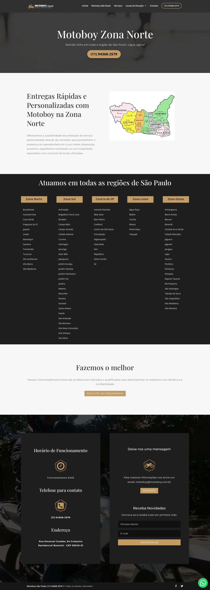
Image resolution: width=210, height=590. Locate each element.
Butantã (168, 224)
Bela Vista (98, 214)
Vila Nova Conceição (68, 328)
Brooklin (62, 219)
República (99, 254)
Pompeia (169, 273)
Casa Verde (28, 219)
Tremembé (28, 249)
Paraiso (62, 298)
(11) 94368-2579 (171, 5)
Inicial (85, 6)
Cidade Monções (173, 234)
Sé (95, 264)
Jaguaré (168, 244)
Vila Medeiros (29, 269)
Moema (62, 288)
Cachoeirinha (29, 214)
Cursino (62, 239)
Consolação (99, 234)
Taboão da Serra (173, 293)
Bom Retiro (99, 219)
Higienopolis (100, 239)
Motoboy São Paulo (101, 6)
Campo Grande (66, 229)
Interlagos (63, 244)
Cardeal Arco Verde (174, 229)
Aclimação (63, 209)
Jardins (62, 283)
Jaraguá (168, 249)
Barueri (168, 219)
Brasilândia (28, 209)
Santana (27, 244)
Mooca (132, 224)
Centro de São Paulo (104, 229)
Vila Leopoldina (172, 298)
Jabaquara (64, 259)
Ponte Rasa (134, 229)
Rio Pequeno (171, 283)
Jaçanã (26, 229)
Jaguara (168, 239)
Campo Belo (64, 224)
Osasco (168, 259)
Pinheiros (169, 269)
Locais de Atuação (135, 6)
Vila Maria (28, 264)
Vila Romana (171, 308)
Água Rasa (134, 209)
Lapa (167, 254)
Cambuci (98, 224)
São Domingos (172, 288)
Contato (154, 6)
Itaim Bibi (63, 254)
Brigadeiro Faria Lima (69, 214)
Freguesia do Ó (30, 224)
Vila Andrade (65, 318)
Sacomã (62, 303)
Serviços (118, 6)
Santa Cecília (100, 259)
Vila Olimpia (64, 333)
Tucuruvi (27, 254)
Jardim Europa (65, 264)
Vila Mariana (65, 323)
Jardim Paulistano (67, 273)
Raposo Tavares (172, 278)
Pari (96, 249)
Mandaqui (28, 239)
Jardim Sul (64, 278)
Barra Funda (171, 214)
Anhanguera (171, 209)
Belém (132, 214)
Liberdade (99, 244)
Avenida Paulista (102, 209)
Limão (26, 234)
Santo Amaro (65, 308)
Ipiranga (63, 249)
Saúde (62, 313)
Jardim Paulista (66, 269)
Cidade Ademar (66, 234)
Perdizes (169, 264)
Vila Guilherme (30, 259)
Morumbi (63, 293)
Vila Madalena (172, 303)
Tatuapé (133, 234)
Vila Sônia (63, 338)
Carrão (132, 219)
